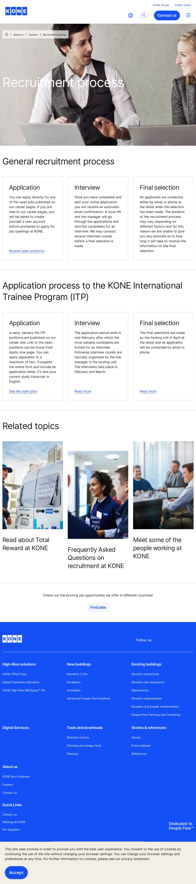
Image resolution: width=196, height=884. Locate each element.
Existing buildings (146, 664)
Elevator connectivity (145, 674)
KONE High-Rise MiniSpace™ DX (23, 690)
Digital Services (15, 727)
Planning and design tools (84, 745)
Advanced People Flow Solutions (88, 698)
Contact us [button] (167, 15)
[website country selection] (130, 15)
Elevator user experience (147, 682)
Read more (82, 391)
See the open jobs (23, 391)
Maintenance (140, 690)
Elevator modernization (146, 698)
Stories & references (148, 727)
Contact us (9, 792)
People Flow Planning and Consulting (155, 714)
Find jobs (98, 607)
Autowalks (74, 690)
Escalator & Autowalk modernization (155, 706)
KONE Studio (161, 5)
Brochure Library (78, 737)
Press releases (141, 745)
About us (18, 34)
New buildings (79, 664)
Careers (33, 34)
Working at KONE (13, 822)
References (138, 753)
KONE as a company (16, 776)
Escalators (74, 682)
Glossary (72, 753)
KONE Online (183, 5)
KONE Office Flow (14, 674)
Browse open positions (26, 251)
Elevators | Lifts (77, 674)
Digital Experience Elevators (20, 682)
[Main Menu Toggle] (188, 15)
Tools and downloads (85, 727)
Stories (136, 737)
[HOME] (6, 34)
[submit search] (144, 15)
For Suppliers (11, 829)
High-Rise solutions (19, 664)
